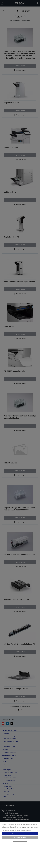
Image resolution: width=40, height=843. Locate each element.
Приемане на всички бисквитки (20, 833)
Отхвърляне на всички (20, 837)
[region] (20, 832)
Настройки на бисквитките (20, 841)
